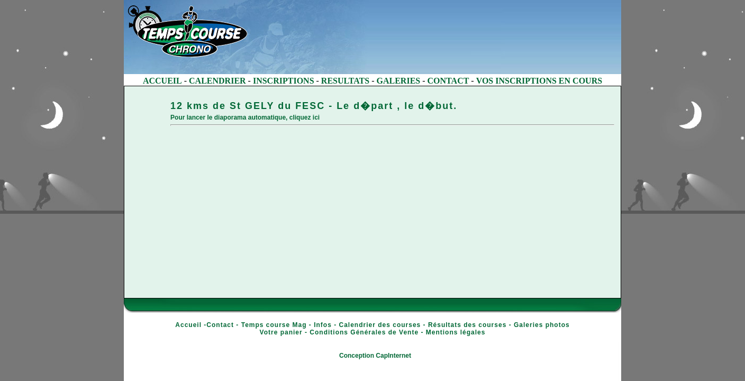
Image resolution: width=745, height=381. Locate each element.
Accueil (188, 325)
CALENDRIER (217, 80)
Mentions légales (456, 332)
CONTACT (448, 80)
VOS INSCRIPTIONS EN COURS (539, 80)
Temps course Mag (274, 325)
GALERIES (399, 80)
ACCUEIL (162, 80)
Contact (220, 325)
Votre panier (281, 332)
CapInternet (393, 355)
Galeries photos (542, 325)
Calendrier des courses (380, 325)
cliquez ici (304, 117)
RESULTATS (345, 80)
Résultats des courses (467, 325)
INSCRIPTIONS (283, 80)
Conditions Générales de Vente (364, 332)
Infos (323, 325)
